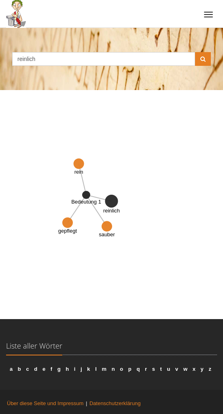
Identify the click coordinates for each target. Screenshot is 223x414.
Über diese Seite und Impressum (45, 403)
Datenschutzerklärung (114, 403)
